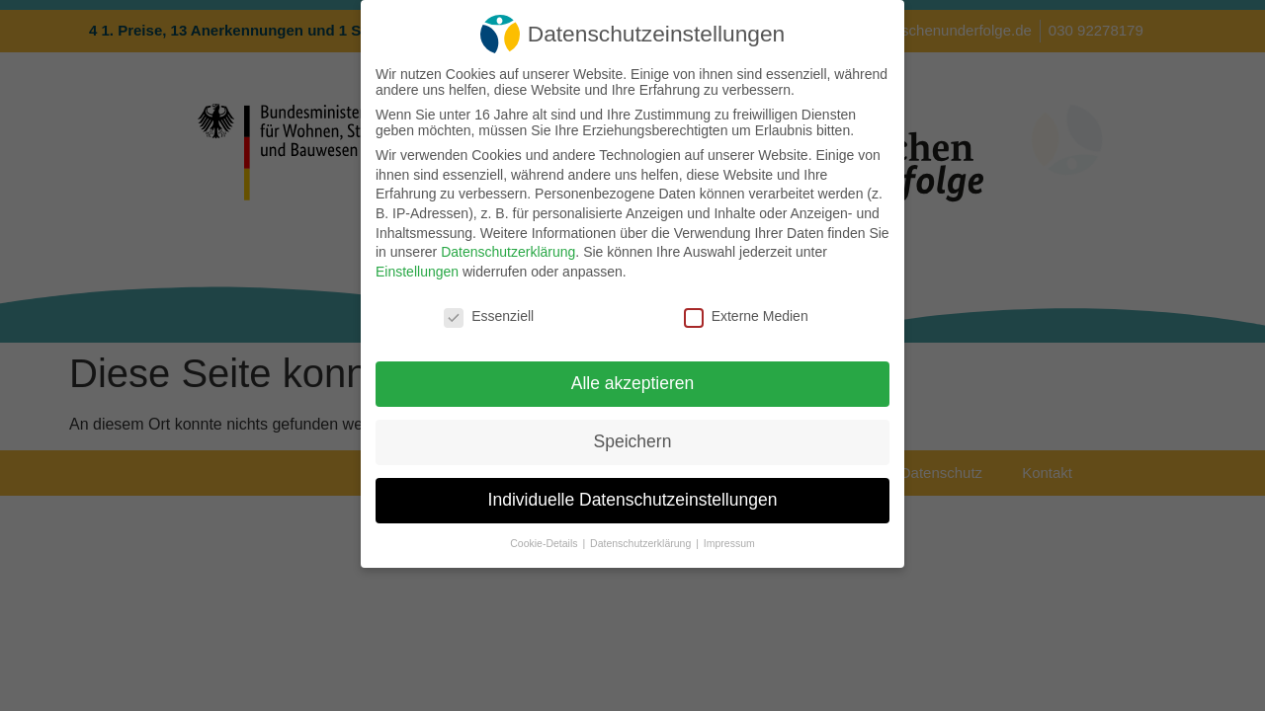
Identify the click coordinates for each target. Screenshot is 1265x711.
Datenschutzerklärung (508, 252)
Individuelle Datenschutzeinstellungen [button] (633, 500)
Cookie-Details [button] (545, 543)
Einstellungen (417, 271)
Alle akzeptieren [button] (633, 383)
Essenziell (489, 316)
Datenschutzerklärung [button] (642, 543)
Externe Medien (746, 316)
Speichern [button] (633, 441)
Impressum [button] (729, 543)
